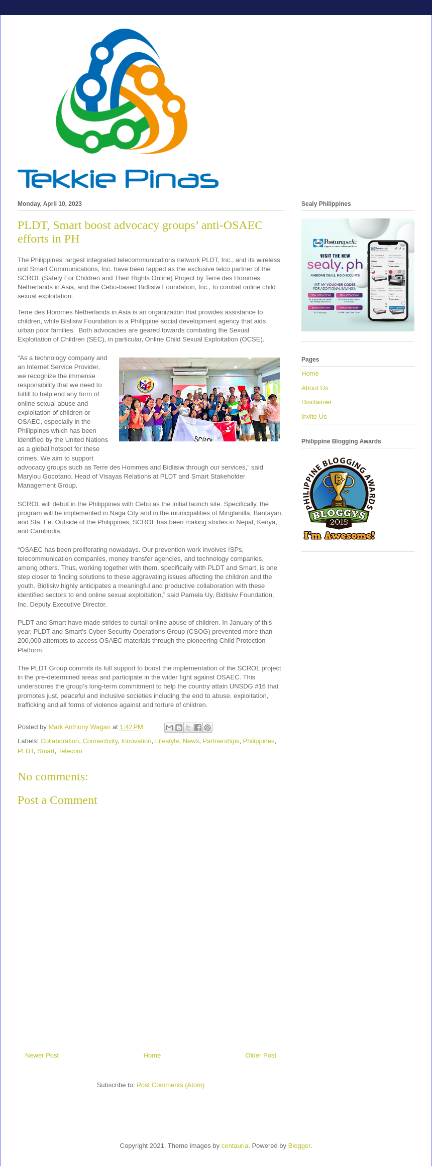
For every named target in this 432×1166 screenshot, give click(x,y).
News (191, 741)
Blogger (299, 1145)
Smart (46, 751)
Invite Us (314, 416)
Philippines (259, 741)
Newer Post (42, 1055)
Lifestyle (167, 741)
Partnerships (220, 741)
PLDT (26, 751)
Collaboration (60, 741)
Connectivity (100, 741)
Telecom (70, 751)
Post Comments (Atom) (170, 1085)
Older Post (261, 1055)
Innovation (136, 741)
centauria (235, 1145)
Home (152, 1055)
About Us (314, 388)
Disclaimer (316, 402)
